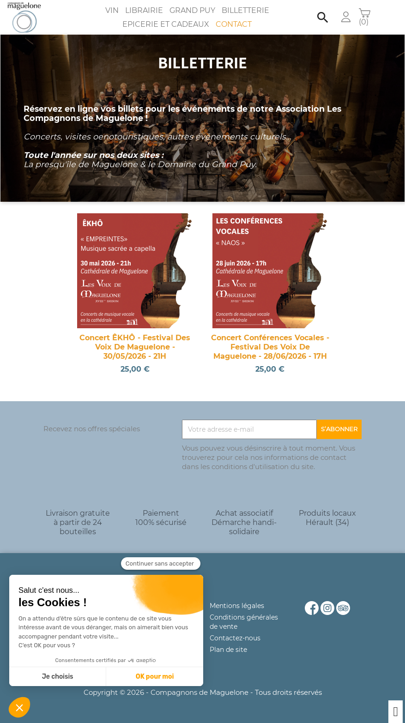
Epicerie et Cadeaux (165, 24)
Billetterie (245, 10)
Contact (234, 24)
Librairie (144, 10)
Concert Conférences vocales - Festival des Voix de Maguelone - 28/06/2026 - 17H (270, 347)
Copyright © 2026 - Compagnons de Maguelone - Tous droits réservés (203, 692)
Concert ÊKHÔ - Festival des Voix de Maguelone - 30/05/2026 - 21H (134, 347)
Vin (112, 10)
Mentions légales (237, 606)
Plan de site (228, 649)
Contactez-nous (235, 638)
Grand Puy (192, 10)
